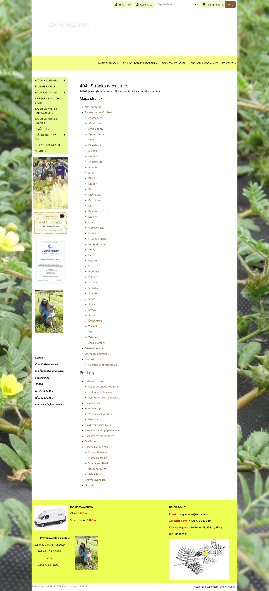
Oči (90, 255)
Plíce (91, 266)
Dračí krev (90, 441)
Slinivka (93, 288)
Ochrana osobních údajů (102, 364)
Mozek (92, 233)
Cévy (91, 139)
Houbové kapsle (94, 408)
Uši (90, 331)
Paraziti (92, 260)
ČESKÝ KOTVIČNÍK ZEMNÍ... (69, 25)
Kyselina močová (98, 211)
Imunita (92, 167)
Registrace (144, 4)
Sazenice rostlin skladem (99, 436)
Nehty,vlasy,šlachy (99, 244)
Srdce (91, 304)
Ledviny (92, 216)
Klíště (91, 178)
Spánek (92, 293)
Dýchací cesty (96, 134)
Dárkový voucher (174, 63)
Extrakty (93, 419)
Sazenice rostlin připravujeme (102, 430)
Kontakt (229, 63)
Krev (91, 189)
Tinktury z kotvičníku (100, 392)
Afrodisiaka (94, 123)
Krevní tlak (94, 200)
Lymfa (91, 222)
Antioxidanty (95, 128)
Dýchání (93, 150)
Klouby (92, 183)
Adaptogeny (95, 118)
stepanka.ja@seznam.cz (193, 514)
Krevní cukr (95, 194)
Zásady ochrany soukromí (72, 586)
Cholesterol (95, 161)
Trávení (92, 326)
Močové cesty (96, 227)
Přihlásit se (123, 4)
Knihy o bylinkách (95, 479)
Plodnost (93, 271)
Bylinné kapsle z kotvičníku (104, 397)
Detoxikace (94, 145)
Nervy (91, 249)
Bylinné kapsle (93, 403)
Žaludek (93, 337)
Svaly (91, 315)
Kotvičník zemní (94, 381)
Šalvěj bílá (94, 474)
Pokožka (93, 277)
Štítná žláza (95, 321)
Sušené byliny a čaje (96, 447)
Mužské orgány (97, 238)
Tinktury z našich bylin (98, 425)
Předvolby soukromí (43, 586)
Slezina (92, 282)
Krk (90, 205)
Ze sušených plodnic (100, 414)
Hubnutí (93, 156)
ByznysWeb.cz (228, 586)
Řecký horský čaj (97, 468)
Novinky (90, 485)
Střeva (92, 310)
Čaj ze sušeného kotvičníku (104, 386)
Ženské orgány (96, 342)
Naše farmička (108, 63)
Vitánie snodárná (98, 463)
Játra (91, 172)
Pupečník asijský (97, 457)
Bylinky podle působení (139, 63)
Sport (91, 299)
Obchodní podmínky (204, 63)
